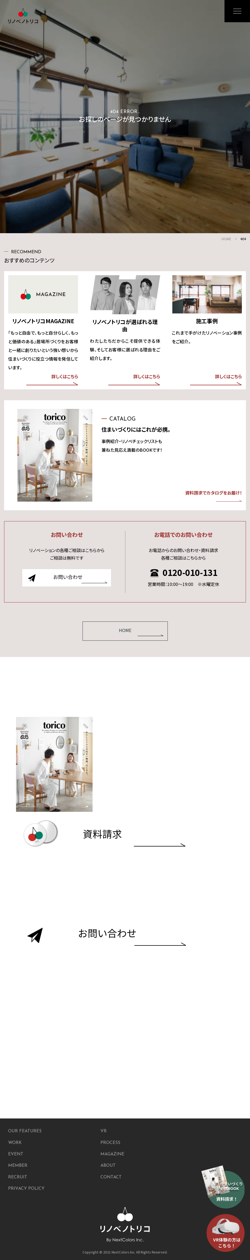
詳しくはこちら (52, 379)
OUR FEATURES (25, 1131)
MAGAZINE (112, 1154)
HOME (226, 238)
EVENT (15, 1154)
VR (103, 1131)
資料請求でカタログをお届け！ (213, 496)
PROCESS (110, 1143)
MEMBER (17, 1165)
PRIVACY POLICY (26, 1189)
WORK (15, 1143)
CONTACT (111, 1177)
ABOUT (108, 1165)
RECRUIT (17, 1177)
